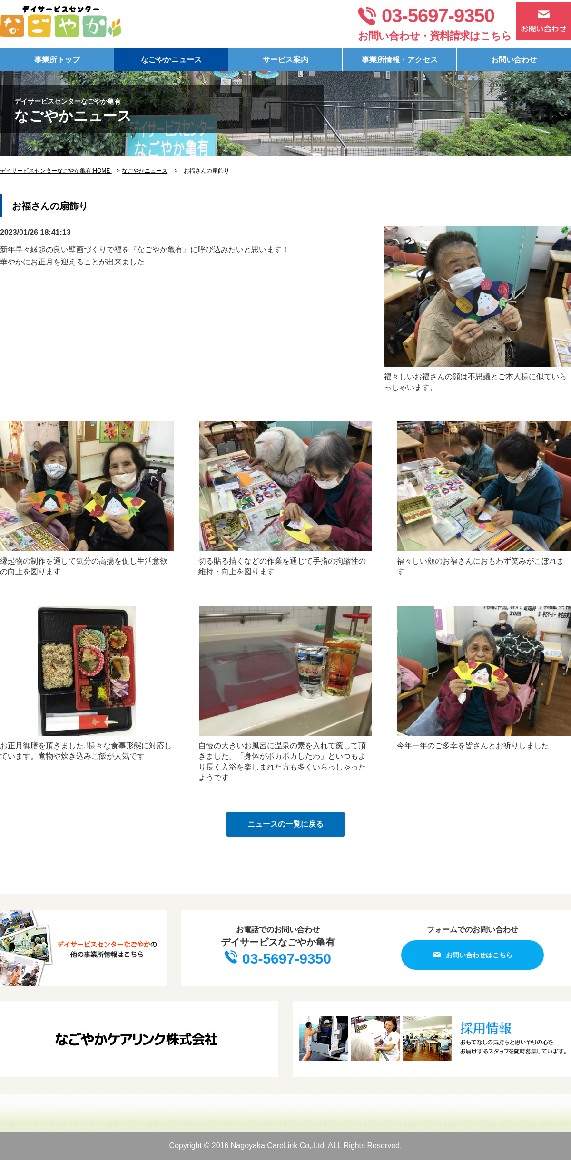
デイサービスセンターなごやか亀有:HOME (56, 170)
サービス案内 (285, 60)
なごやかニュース (171, 60)
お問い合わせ (514, 60)
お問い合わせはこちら (472, 955)
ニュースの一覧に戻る (285, 824)
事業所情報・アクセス (400, 60)
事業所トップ (57, 60)
